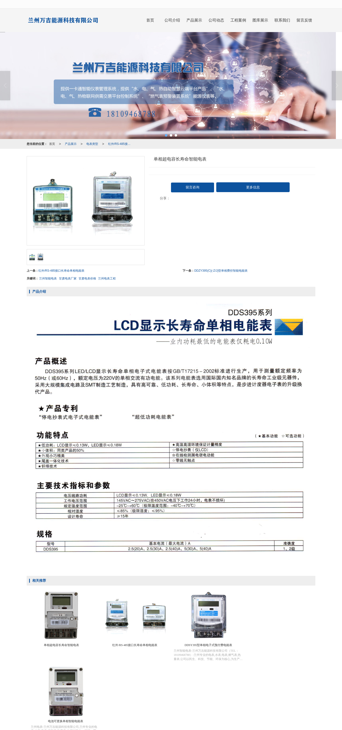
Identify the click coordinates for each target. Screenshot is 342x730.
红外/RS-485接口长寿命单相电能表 (121, 144)
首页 (150, 20)
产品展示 (194, 20)
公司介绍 (172, 20)
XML (191, 701)
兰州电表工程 (107, 278)
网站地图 (179, 701)
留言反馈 (304, 20)
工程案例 (238, 20)
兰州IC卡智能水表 (102, 706)
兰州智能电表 (48, 278)
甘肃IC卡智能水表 (129, 706)
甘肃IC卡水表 (215, 706)
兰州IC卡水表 (194, 706)
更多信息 (253, 187)
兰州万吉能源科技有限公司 (152, 701)
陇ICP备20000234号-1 (221, 701)
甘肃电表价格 (87, 278)
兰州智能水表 (152, 706)
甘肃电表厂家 (68, 278)
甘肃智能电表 (256, 706)
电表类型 (92, 144)
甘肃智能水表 (173, 706)
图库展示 (260, 20)
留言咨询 (192, 187)
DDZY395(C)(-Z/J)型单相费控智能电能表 (221, 270)
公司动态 (216, 20)
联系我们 (282, 20)
